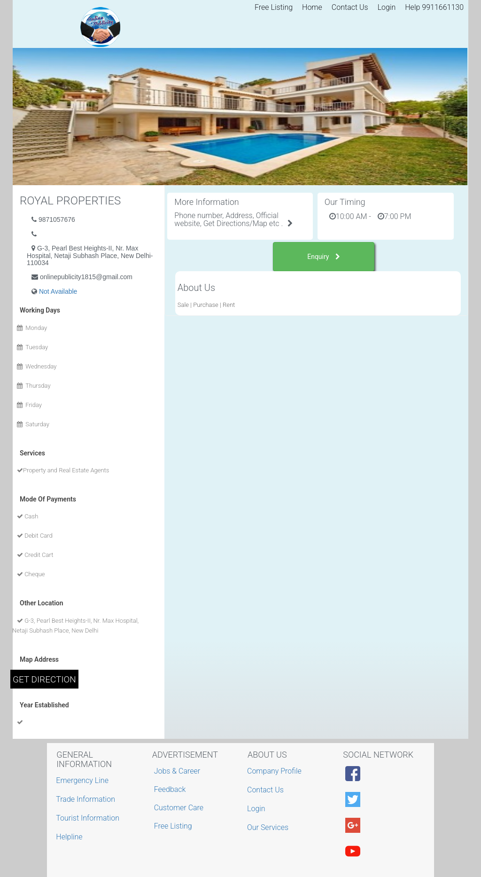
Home (312, 7)
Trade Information (86, 799)
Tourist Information (88, 818)
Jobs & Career (177, 771)
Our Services (268, 827)
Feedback (170, 789)
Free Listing (274, 7)
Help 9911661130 (434, 7)
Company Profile (275, 771)
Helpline (70, 836)
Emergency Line (83, 780)
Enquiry (323, 256)
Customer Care (178, 807)
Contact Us (350, 7)
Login (387, 7)
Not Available (58, 291)
